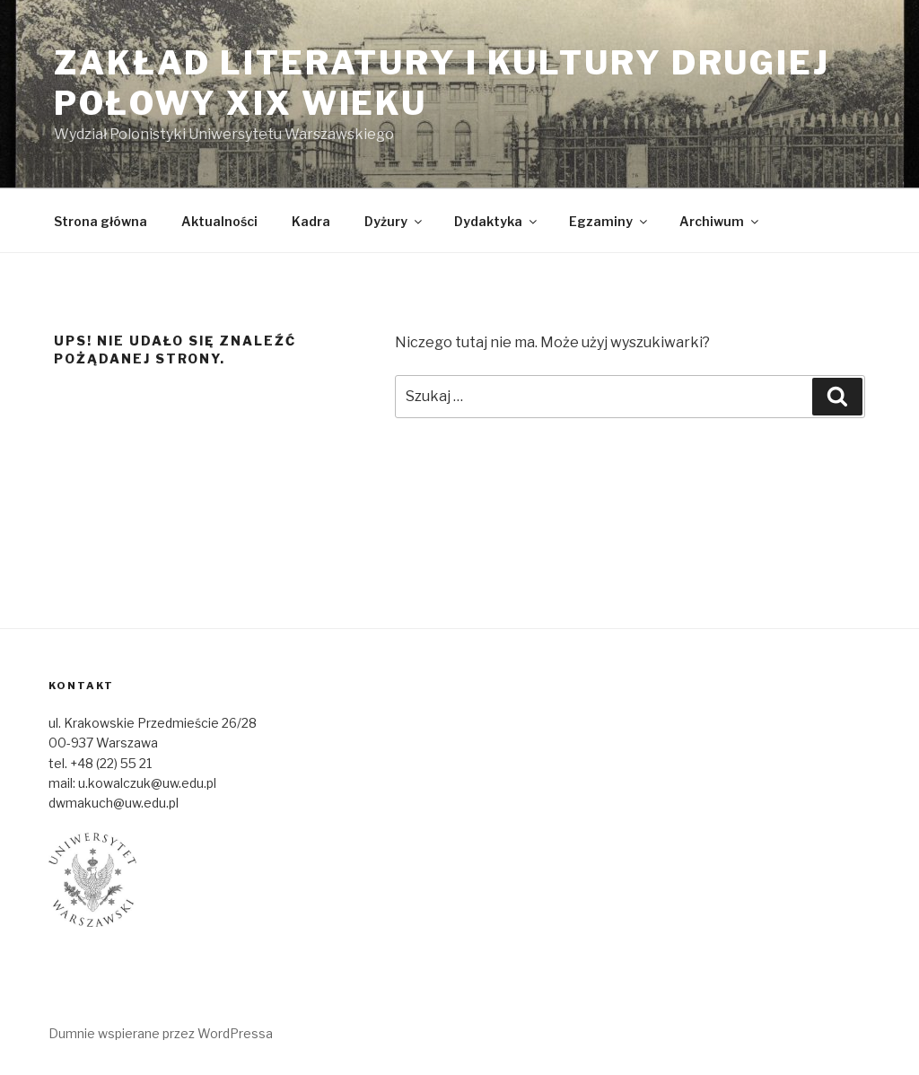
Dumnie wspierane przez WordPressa (160, 1033)
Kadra (311, 221)
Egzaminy (609, 221)
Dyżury (394, 221)
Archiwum (720, 221)
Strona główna (100, 221)
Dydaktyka (496, 221)
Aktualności (219, 221)
